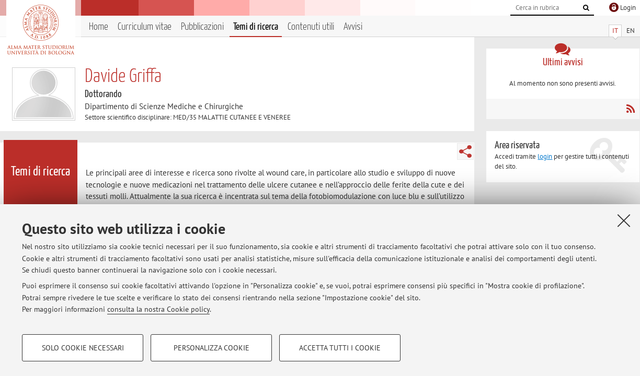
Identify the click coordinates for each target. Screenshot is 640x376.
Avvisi (353, 27)
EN (630, 30)
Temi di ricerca (255, 27)
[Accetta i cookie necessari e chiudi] (623, 220)
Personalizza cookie (211, 347)
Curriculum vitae (145, 27)
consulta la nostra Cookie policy (158, 309)
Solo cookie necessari (83, 347)
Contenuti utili (311, 27)
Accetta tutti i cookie (340, 347)
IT (615, 30)
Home (98, 27)
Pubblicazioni (202, 27)
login (545, 156)
